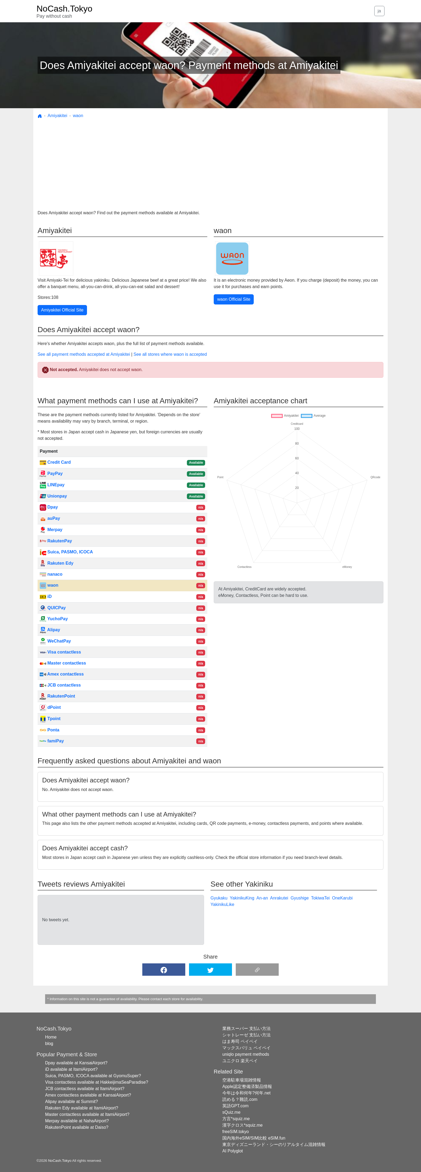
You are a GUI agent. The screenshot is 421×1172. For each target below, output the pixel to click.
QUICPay (53, 607)
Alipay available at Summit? (71, 1101)
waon (78, 115)
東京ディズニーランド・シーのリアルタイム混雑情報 (273, 1144)
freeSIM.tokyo (235, 1131)
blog (49, 1043)
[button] (163, 969)
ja (379, 11)
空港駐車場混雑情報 (241, 1080)
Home (51, 1037)
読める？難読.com (239, 1099)
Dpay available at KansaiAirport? (76, 1063)
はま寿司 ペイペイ (240, 1041)
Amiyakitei (57, 115)
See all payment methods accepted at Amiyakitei (84, 354)
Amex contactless (62, 674)
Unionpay (53, 496)
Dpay (49, 507)
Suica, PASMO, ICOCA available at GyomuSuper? (93, 1075)
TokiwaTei (320, 898)
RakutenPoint (57, 696)
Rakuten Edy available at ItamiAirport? (81, 1108)
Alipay (50, 629)
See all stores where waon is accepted (170, 354)
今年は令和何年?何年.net (246, 1093)
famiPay (52, 741)
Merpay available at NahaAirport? (77, 1121)
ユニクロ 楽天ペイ (240, 1060)
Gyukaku (218, 898)
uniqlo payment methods (245, 1054)
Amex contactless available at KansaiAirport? (88, 1095)
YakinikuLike (222, 904)
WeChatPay (55, 641)
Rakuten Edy (56, 563)
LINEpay (52, 484)
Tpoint (50, 718)
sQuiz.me (231, 1112)
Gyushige (300, 898)
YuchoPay (54, 618)
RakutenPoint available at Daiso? (76, 1127)
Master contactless (63, 663)
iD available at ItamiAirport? (71, 1069)
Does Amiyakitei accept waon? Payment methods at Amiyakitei (189, 65)
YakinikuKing (242, 898)
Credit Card (55, 462)
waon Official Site (233, 299)
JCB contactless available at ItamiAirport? (84, 1088)
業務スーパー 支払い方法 (246, 1028)
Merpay (51, 529)
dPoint (50, 707)
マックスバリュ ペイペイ (246, 1048)
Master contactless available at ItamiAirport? (87, 1114)
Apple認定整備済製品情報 (247, 1086)
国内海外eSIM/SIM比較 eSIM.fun (253, 1138)
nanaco (51, 574)
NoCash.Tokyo (59, 1161)
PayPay (51, 473)
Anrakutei (279, 898)
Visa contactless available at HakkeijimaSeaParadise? (96, 1082)
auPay (50, 518)
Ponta (49, 730)
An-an (262, 898)
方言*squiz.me (236, 1118)
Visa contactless (60, 652)
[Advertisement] (210, 160)
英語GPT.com (235, 1106)
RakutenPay (56, 541)
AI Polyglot (232, 1151)
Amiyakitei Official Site (62, 310)
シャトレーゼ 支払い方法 (246, 1035)
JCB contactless (60, 685)
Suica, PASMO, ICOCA (66, 552)
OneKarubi (342, 898)
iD (46, 596)
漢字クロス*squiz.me (242, 1125)
